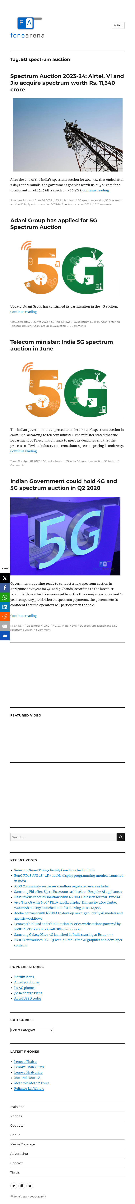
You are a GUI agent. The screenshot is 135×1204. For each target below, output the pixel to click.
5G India (71, 461)
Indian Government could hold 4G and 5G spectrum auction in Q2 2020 (63, 484)
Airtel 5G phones (27, 982)
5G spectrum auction (91, 200)
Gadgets (16, 1125)
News (71, 200)
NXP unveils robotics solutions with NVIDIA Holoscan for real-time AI (67, 897)
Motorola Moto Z (27, 1078)
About (15, 1135)
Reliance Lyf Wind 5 (29, 1088)
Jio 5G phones (24, 988)
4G (54, 625)
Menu (118, 25)
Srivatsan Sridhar (21, 200)
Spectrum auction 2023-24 (44, 204)
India (63, 200)
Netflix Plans (24, 977)
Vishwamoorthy (20, 321)
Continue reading (95, 190)
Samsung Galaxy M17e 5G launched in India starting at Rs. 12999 (63, 934)
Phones (16, 1116)
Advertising (19, 1154)
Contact (16, 1163)
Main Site (17, 1107)
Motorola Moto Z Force (31, 1083)
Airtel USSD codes (27, 998)
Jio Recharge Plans (28, 993)
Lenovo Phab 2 (25, 1062)
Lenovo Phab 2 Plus (29, 1067)
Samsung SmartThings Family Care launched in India (54, 870)
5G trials (109, 461)
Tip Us (15, 1172)
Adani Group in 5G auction (49, 325)
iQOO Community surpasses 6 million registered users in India (61, 886)
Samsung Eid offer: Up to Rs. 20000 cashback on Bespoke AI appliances (68, 892)
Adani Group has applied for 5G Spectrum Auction (53, 223)
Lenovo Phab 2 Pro (28, 1072)
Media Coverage (22, 1144)
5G (57, 200)
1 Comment (43, 629)
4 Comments (77, 325)
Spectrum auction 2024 (76, 204)
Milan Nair (16, 625)
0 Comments (103, 204)
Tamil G (15, 461)
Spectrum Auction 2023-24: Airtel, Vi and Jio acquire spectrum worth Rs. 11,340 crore (67, 83)
